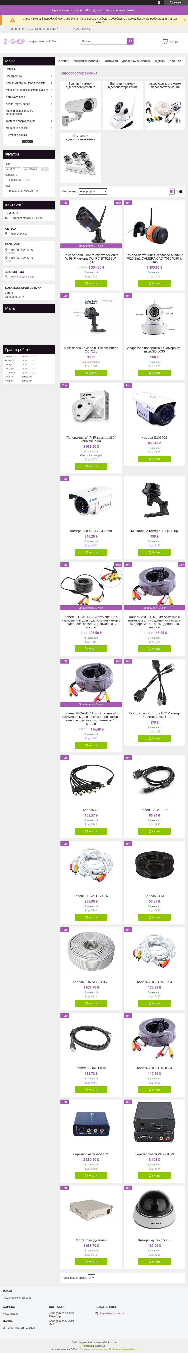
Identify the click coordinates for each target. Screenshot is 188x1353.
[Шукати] (130, 41)
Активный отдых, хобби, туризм (25, 82)
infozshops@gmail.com (17, 1297)
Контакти (111, 61)
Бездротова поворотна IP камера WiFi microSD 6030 (154, 349)
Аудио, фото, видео (18, 103)
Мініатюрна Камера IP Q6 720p (154, 531)
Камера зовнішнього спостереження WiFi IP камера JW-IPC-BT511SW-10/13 (91, 258)
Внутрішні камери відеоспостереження (122, 85)
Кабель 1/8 (91, 810)
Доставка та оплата (136, 61)
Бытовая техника (16, 135)
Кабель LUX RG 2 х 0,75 (91, 982)
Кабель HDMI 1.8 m (91, 1068)
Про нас (175, 61)
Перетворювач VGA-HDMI (154, 1154)
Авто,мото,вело (15, 96)
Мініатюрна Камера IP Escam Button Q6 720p (91, 349)
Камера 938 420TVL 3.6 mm (91, 531)
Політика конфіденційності (123, 1349)
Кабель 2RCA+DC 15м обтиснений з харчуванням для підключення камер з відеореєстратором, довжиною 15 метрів (91, 719)
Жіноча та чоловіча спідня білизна (27, 89)
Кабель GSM (154, 896)
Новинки (63, 61)
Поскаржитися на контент (93, 1349)
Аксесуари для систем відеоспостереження (165, 85)
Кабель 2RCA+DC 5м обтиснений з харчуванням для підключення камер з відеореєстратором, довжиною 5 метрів (91, 622)
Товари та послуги (86, 61)
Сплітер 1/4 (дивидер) (91, 1240)
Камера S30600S (154, 437)
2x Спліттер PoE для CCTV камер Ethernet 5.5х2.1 (154, 715)
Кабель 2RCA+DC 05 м (154, 1068)
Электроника (14, 76)
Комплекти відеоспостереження (80, 137)
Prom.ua (112, 1342)
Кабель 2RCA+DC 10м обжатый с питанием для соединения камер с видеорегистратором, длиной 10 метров (154, 622)
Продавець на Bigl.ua (94, 1346)
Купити (93, 283)
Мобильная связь (16, 127)
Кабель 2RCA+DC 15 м (91, 896)
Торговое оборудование (20, 120)
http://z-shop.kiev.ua (22, 277)
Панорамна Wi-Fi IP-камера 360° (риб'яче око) (91, 439)
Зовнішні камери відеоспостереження (80, 85)
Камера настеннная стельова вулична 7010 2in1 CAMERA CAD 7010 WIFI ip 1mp (154, 258)
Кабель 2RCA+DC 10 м (154, 982)
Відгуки (160, 61)
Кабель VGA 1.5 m (154, 810)
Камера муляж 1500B (154, 1240)
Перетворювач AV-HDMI (91, 1154)
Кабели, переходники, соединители (19, 112)
